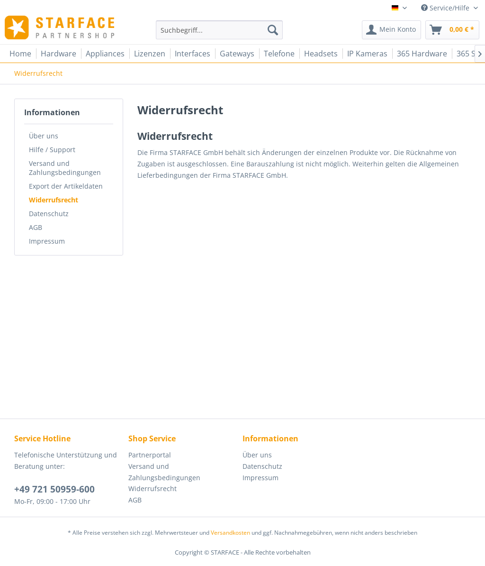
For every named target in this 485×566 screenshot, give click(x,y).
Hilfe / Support (52, 149)
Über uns (43, 135)
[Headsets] (320, 54)
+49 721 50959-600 (54, 489)
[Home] (20, 54)
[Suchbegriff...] (219, 29)
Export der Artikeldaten (66, 186)
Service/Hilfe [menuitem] (446, 7)
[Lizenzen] (149, 54)
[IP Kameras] (367, 54)
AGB (35, 227)
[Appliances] (105, 54)
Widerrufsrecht (53, 199)
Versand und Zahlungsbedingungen (65, 168)
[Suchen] (273, 30)
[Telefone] (279, 54)
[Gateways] (237, 54)
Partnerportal (149, 454)
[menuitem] (219, 29)
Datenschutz (49, 213)
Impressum (47, 241)
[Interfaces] (192, 54)
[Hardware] (58, 54)
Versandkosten (230, 533)
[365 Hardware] (422, 54)
